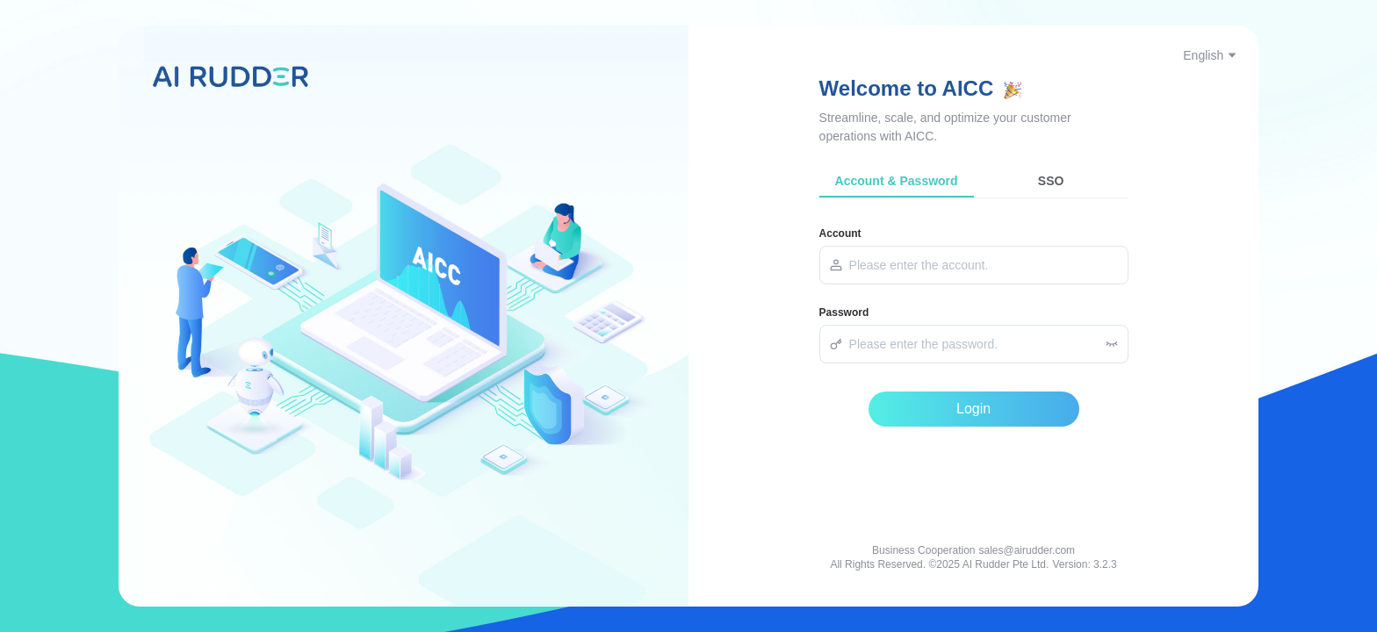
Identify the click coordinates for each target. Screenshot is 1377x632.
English (1210, 55)
